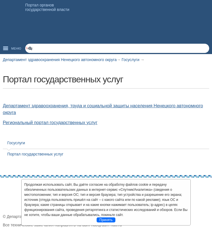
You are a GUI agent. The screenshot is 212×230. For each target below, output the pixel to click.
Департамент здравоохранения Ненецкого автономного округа (60, 59)
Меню (16, 48)
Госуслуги (131, 59)
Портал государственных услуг (35, 154)
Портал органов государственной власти (47, 7)
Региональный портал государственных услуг (50, 122)
